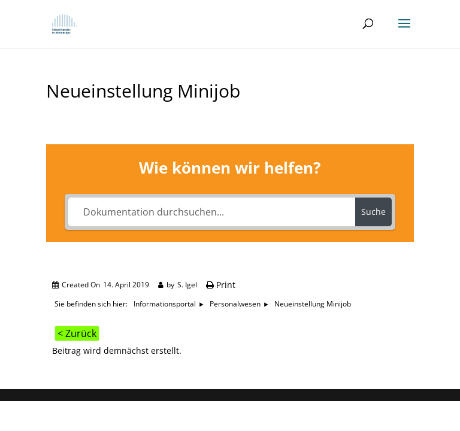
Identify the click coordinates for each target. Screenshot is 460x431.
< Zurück (77, 333)
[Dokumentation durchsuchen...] (212, 212)
